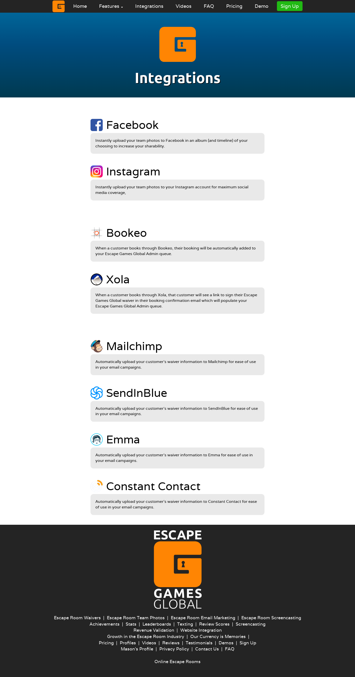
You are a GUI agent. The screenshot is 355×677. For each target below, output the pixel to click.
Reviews (171, 643)
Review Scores (214, 624)
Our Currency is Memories (218, 636)
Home (80, 6)
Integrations (149, 6)
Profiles (128, 643)
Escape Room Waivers (77, 617)
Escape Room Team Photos (136, 617)
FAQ (209, 6)
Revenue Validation (153, 630)
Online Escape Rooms (177, 661)
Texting (185, 624)
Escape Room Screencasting (271, 617)
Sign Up (290, 6)
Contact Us (207, 649)
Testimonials (199, 643)
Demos (226, 643)
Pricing (234, 6)
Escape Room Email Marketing (203, 617)
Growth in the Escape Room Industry (145, 636)
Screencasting (250, 624)
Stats (131, 624)
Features (111, 6)
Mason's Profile (137, 649)
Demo (261, 6)
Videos (184, 6)
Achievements (105, 624)
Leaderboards (156, 624)
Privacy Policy (174, 649)
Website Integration (201, 630)
